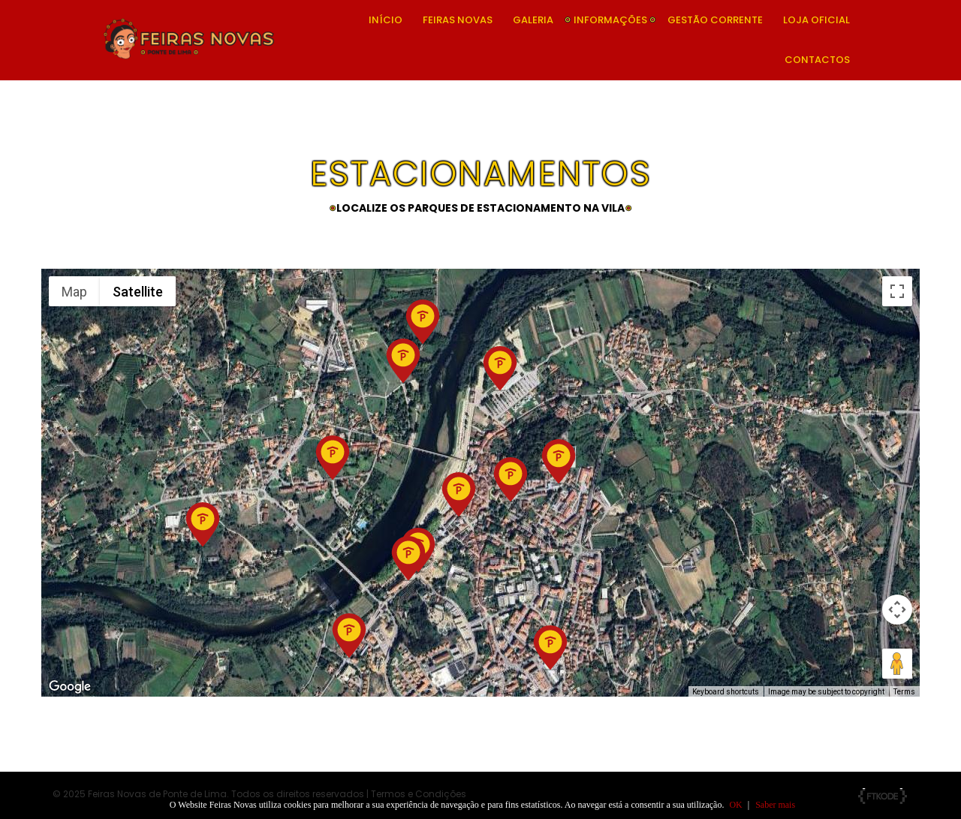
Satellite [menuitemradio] (138, 292)
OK (735, 804)
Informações (610, 20)
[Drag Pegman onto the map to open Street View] (897, 664)
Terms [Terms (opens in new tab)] (904, 692)
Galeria (533, 20)
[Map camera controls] (897, 610)
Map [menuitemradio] (74, 292)
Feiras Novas (458, 20)
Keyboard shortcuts (725, 692)
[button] (550, 647)
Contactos (817, 60)
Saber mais (775, 804)
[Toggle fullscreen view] (897, 291)
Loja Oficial (816, 20)
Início (385, 20)
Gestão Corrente (715, 20)
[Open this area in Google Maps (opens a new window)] (70, 687)
